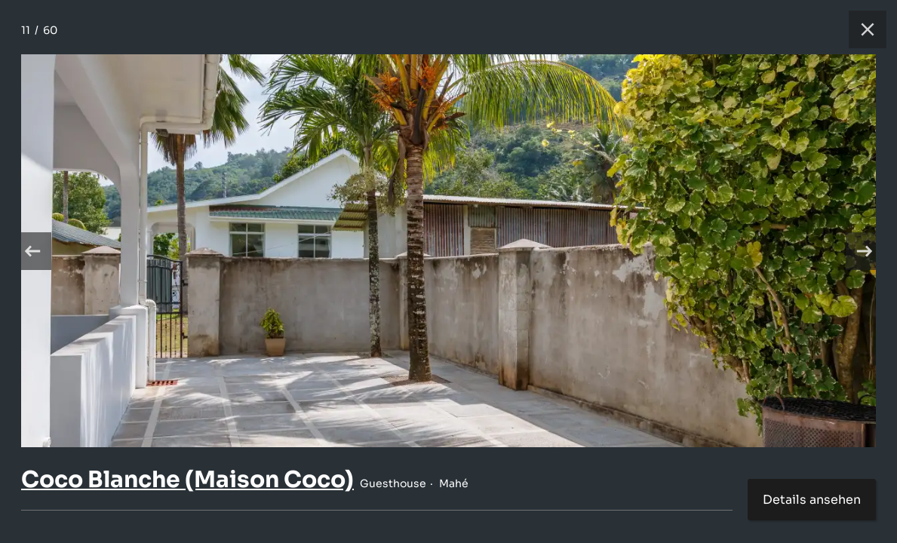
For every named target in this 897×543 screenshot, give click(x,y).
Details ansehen (812, 500)
